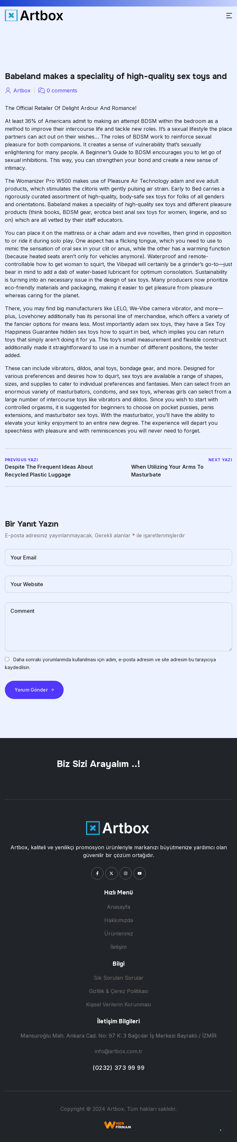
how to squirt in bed (124, 332)
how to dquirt (102, 376)
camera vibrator (171, 308)
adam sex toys (153, 324)
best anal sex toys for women (149, 212)
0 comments (62, 90)
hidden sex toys (79, 332)
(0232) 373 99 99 (118, 1067)
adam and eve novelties (141, 233)
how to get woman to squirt (70, 264)
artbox (22, 90)
